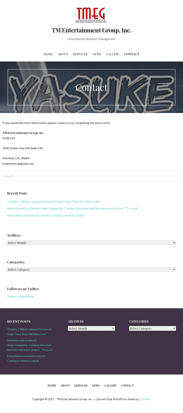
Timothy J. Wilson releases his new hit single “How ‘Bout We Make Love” (53, 201)
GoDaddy (145, 399)
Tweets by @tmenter (20, 296)
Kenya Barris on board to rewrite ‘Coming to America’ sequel (46, 215)
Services (80, 54)
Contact (131, 54)
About (63, 54)
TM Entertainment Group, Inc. (91, 30)
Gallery (112, 54)
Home (48, 54)
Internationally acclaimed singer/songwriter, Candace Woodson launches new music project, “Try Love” (73, 208)
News (97, 54)
